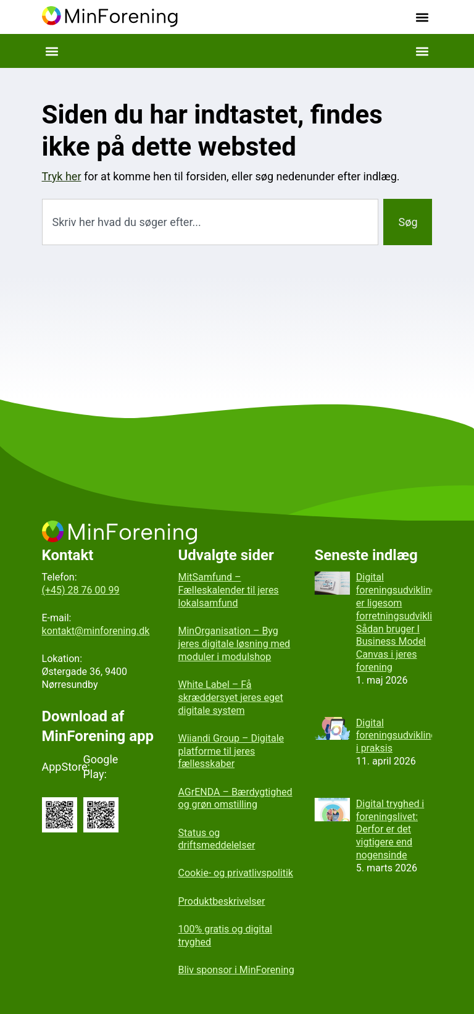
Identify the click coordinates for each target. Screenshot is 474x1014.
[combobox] (210, 222)
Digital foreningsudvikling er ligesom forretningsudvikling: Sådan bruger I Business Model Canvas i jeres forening (401, 622)
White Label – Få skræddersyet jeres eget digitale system (230, 697)
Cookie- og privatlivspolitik (235, 873)
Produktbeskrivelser (221, 901)
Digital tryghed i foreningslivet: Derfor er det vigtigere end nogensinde (390, 829)
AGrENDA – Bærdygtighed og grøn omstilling (235, 798)
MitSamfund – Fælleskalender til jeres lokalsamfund (228, 590)
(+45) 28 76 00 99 (81, 590)
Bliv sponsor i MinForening (236, 970)
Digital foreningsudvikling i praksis (396, 736)
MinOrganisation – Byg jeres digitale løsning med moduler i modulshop (234, 644)
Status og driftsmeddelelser (217, 839)
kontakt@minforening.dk (96, 631)
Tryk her (61, 176)
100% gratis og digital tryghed (225, 935)
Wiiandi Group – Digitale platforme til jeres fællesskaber (231, 751)
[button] (422, 17)
